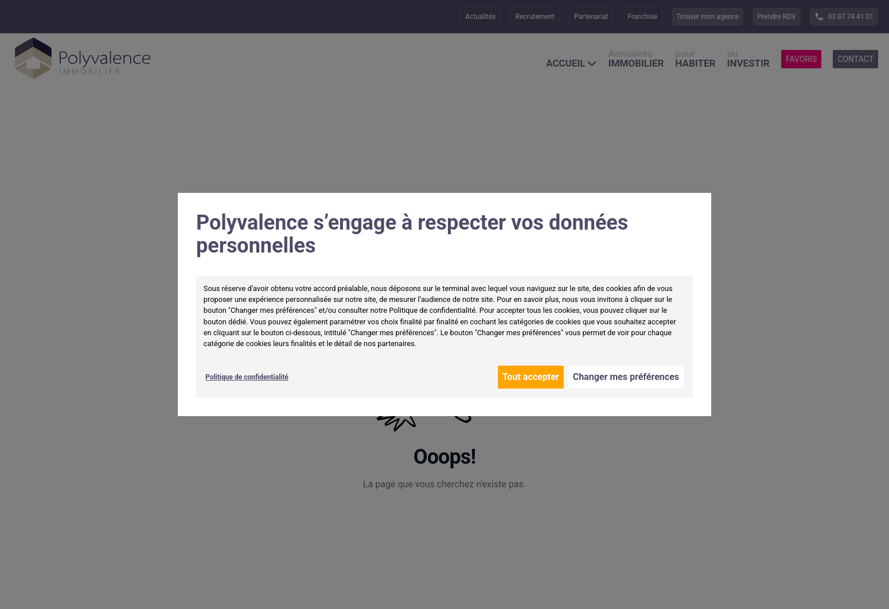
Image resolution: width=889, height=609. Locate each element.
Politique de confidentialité (246, 377)
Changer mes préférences (626, 376)
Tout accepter (530, 376)
